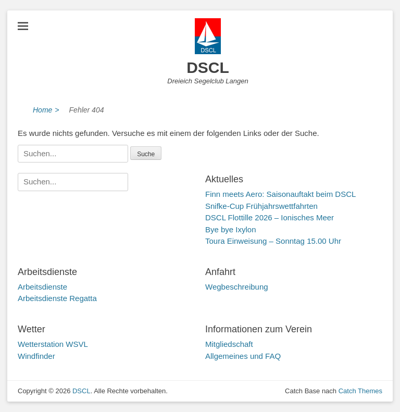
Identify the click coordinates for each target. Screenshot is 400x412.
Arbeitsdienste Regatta (57, 298)
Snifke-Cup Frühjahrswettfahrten (261, 206)
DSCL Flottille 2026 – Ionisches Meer (269, 217)
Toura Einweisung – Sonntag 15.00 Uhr (273, 240)
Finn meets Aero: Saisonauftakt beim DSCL (280, 194)
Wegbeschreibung (236, 286)
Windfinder (36, 356)
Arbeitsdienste (42, 286)
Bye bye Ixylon (230, 229)
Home (46, 110)
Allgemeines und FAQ (243, 356)
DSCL (207, 67)
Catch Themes (360, 391)
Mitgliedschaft (229, 344)
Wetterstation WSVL (53, 344)
